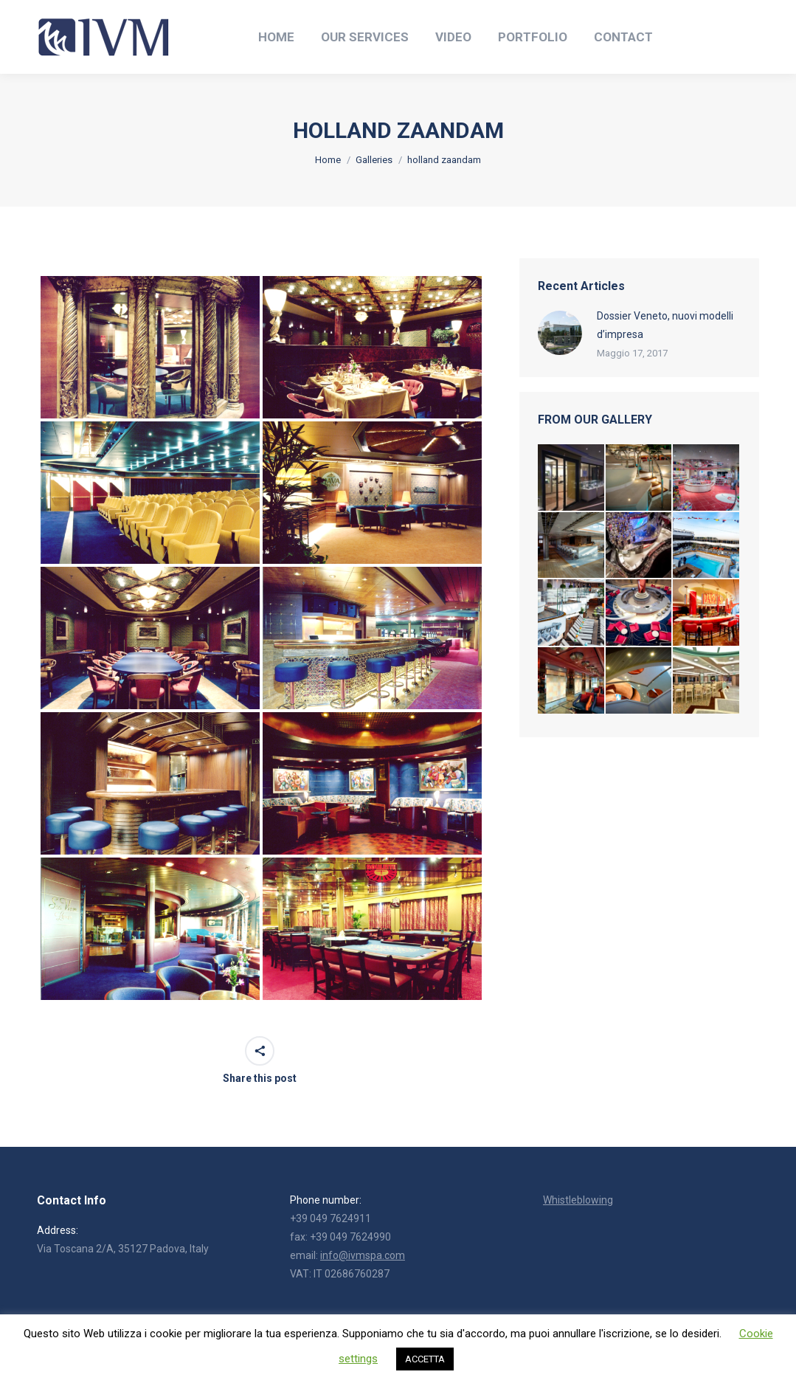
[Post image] (560, 333)
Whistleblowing (578, 1200)
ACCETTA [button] (425, 1359)
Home (328, 159)
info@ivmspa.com (362, 1255)
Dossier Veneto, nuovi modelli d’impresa (665, 325)
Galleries (374, 159)
